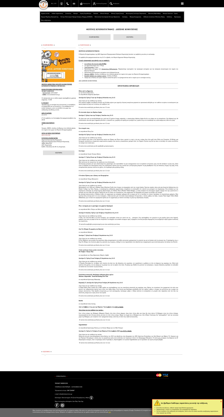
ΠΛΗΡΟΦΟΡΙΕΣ (94, 37)
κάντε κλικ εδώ (46, 135)
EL (52, 3)
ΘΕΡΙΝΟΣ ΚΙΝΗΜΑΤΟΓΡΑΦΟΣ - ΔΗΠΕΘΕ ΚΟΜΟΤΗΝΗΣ (112, 29)
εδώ (110, 412)
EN (55, 3)
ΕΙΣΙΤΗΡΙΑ (129, 37)
